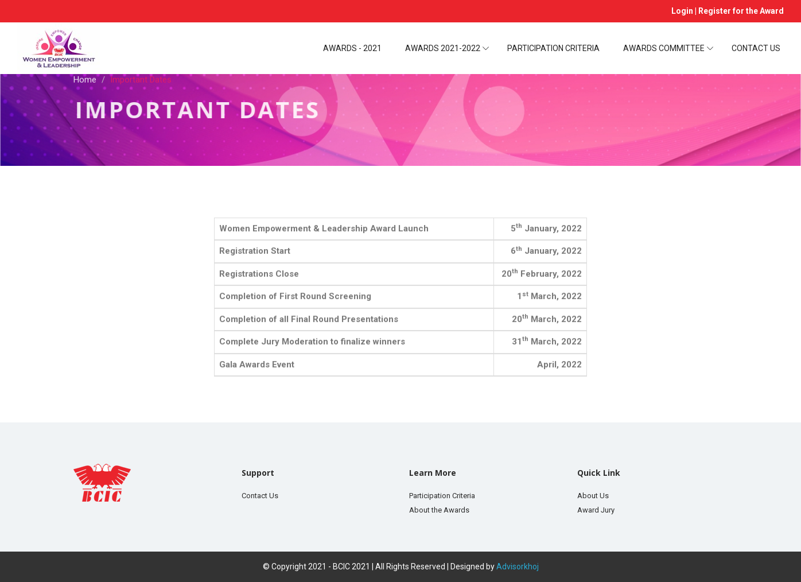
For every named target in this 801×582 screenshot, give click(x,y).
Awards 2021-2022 (442, 48)
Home (84, 78)
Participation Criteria (553, 48)
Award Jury (596, 510)
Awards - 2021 (352, 48)
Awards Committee (664, 48)
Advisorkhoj (517, 566)
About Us (593, 495)
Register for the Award (741, 10)
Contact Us (756, 48)
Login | (684, 10)
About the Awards (439, 510)
